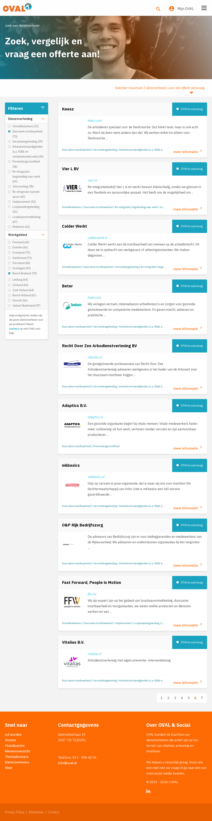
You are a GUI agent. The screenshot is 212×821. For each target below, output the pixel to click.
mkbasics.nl (96, 477)
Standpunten (15, 746)
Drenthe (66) (20, 247)
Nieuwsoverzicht (17, 751)
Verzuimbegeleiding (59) (27, 141)
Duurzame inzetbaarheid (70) (27, 134)
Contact (53, 812)
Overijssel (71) (21, 252)
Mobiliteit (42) (21, 227)
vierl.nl (92, 180)
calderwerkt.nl (97, 238)
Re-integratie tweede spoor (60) (26, 194)
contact (14, 328)
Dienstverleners (17, 762)
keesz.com (95, 121)
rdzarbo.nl (95, 357)
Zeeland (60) (20, 285)
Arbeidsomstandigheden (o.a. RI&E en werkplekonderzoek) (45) (28, 151)
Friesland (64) (20, 242)
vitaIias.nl (95, 654)
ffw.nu (92, 594)
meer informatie (188, 151)
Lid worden (13, 734)
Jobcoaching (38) (23, 186)
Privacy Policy (15, 812)
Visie (8, 768)
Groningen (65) (21, 268)
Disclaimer (36, 812)
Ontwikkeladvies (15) (25, 126)
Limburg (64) (20, 279)
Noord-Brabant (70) (24, 273)
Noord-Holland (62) (24, 295)
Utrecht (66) (20, 300)
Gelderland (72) (22, 258)
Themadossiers (17, 757)
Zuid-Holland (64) (23, 290)
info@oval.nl (67, 763)
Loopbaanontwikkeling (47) (26, 219)
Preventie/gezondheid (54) (26, 164)
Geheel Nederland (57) (26, 305)
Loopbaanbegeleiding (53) (26, 209)
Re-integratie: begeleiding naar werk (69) (26, 176)
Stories (10, 740)
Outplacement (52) (24, 201)
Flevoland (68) (21, 263)
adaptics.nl (95, 417)
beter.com (94, 297)
